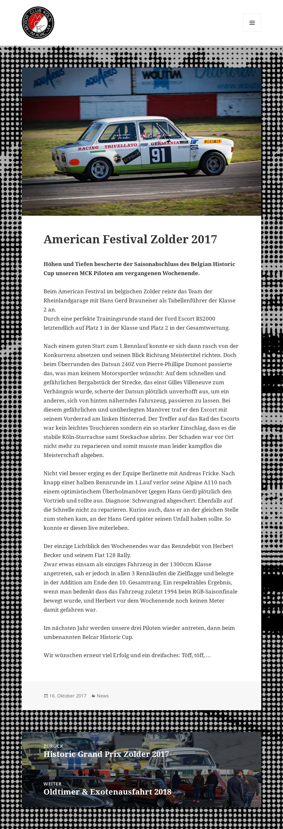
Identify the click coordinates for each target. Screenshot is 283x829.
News (103, 696)
